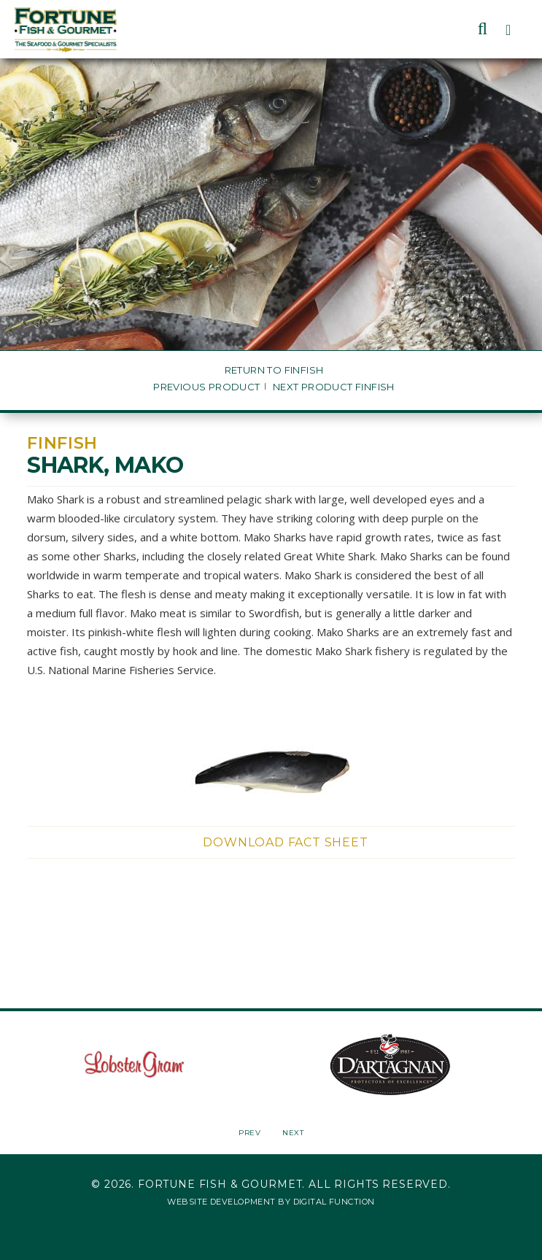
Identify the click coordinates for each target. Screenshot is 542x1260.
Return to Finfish (274, 370)
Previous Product (206, 387)
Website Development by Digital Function (270, 1202)
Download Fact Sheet (285, 842)
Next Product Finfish (334, 387)
